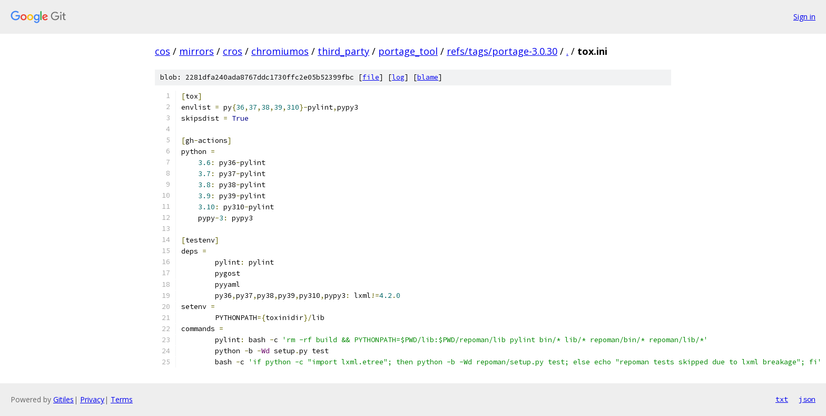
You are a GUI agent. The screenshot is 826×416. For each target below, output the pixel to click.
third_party (343, 51)
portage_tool (408, 51)
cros (232, 51)
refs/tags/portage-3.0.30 (502, 51)
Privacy (92, 399)
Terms (122, 399)
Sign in (804, 17)
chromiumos (280, 51)
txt (781, 399)
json (807, 399)
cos (162, 51)
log (398, 77)
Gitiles (63, 399)
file (370, 77)
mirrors (196, 51)
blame (427, 77)
